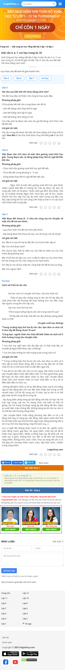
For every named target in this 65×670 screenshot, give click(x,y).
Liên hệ (5, 637)
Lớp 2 (25, 618)
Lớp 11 (4, 598)
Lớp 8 (25, 603)
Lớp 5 (3, 613)
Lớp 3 (3, 618)
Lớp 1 (3, 623)
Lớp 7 (3, 608)
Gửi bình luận (9, 571)
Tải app (27, 623)
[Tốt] (54, 143)
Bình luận (17, 463)
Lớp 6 (25, 608)
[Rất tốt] (58, 143)
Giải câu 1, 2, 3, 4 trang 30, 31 (18, 475)
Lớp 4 (25, 613)
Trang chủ (5, 593)
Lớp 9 (3, 603)
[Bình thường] (50, 143)
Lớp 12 (26, 593)
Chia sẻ (6, 462)
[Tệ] (45, 143)
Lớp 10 (26, 598)
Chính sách (7, 642)
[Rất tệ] (41, 143)
